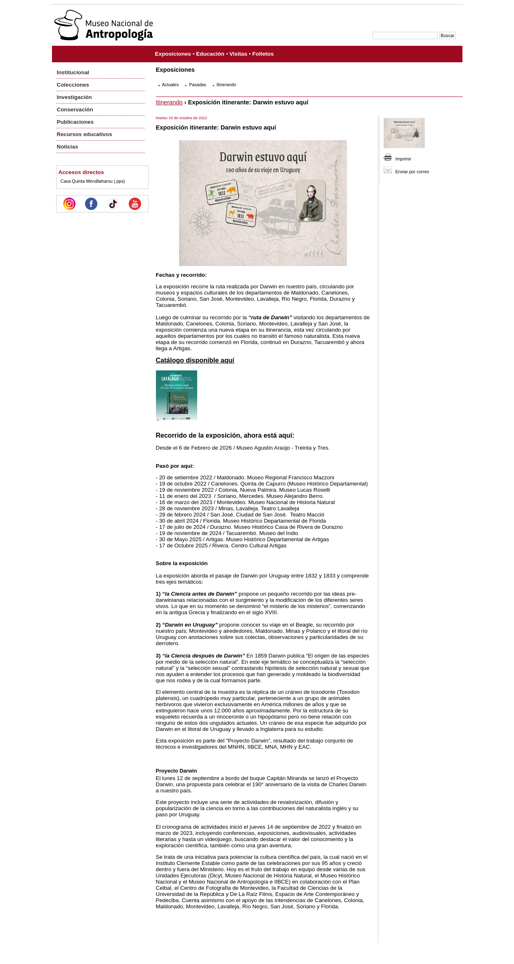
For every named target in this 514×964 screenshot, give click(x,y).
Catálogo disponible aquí (195, 360)
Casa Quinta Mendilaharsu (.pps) (93, 181)
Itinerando (226, 84)
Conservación (75, 109)
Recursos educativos (84, 134)
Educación (210, 54)
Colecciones (73, 85)
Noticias (67, 147)
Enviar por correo (412, 171)
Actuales (170, 84)
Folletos (263, 54)
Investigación (74, 97)
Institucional (73, 72)
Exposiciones (173, 54)
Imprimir (403, 158)
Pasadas (197, 84)
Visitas (238, 54)
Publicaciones (75, 122)
